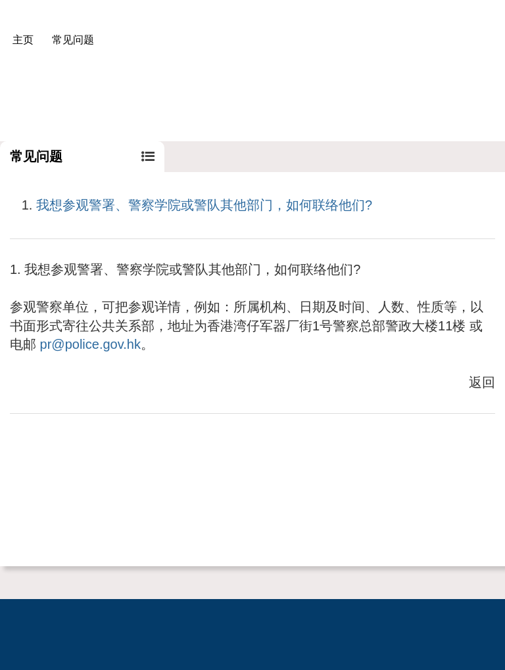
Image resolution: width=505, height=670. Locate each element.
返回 (482, 382)
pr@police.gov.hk (90, 344)
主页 (23, 39)
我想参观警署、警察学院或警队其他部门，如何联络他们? (204, 205)
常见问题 (73, 39)
